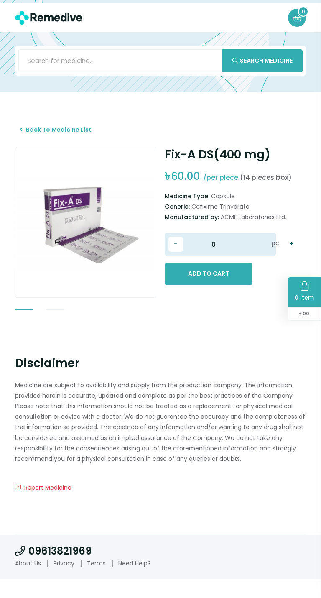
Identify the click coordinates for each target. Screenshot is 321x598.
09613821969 (53, 570)
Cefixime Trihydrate (220, 214)
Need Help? (134, 582)
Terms (96, 582)
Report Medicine (43, 506)
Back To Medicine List (60, 134)
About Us (28, 582)
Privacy (64, 582)
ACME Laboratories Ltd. (253, 224)
